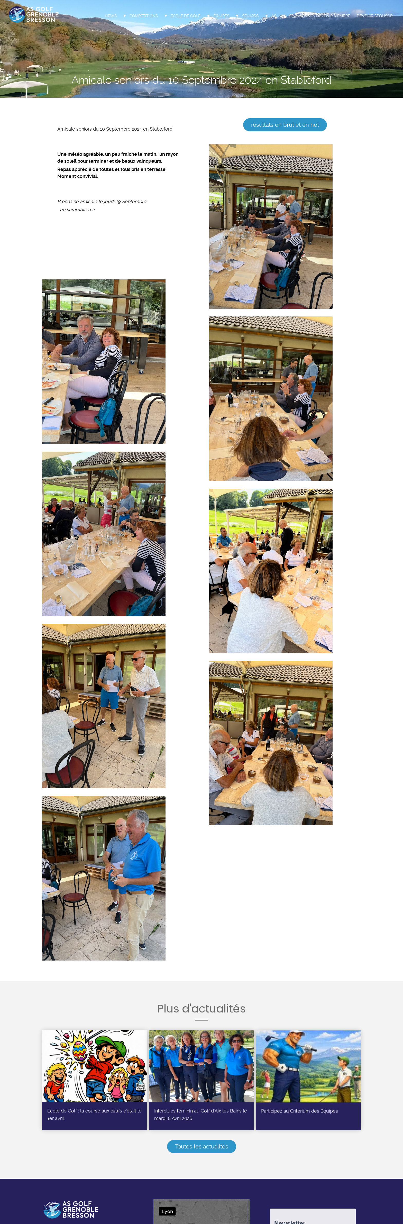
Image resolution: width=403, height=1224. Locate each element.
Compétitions (144, 16)
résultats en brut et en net (285, 124)
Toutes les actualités (201, 1148)
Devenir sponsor (375, 16)
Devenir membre (333, 16)
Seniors (250, 16)
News (111, 16)
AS (273, 16)
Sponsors (299, 16)
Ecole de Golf (185, 16)
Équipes (221, 16)
